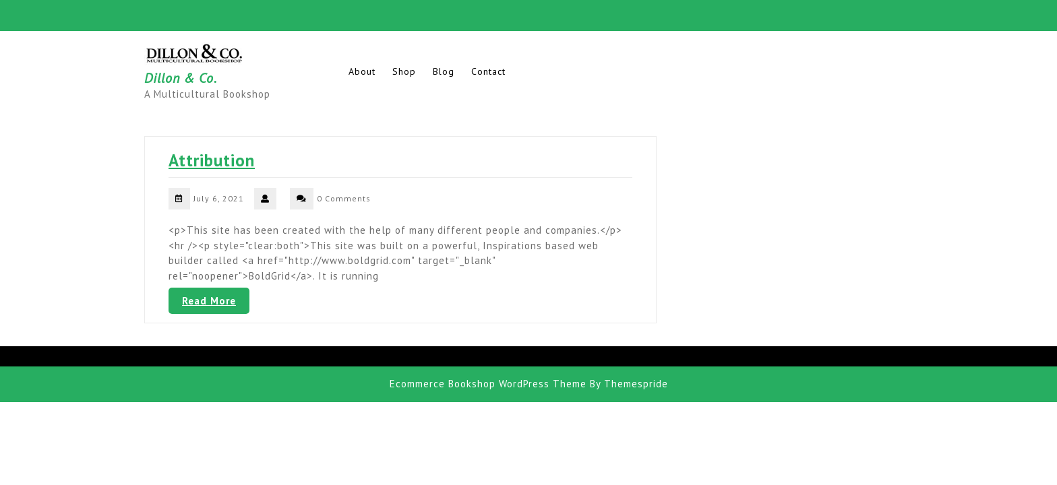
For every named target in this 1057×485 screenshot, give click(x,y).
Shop (404, 71)
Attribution (212, 160)
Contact (488, 71)
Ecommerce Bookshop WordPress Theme (488, 383)
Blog (443, 71)
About (362, 71)
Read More (209, 300)
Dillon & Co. (180, 78)
